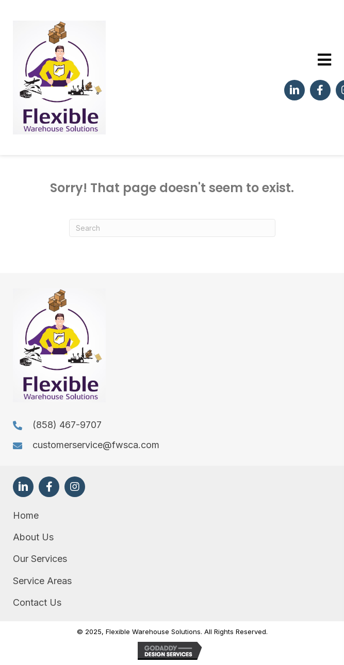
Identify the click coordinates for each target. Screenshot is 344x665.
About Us (33, 537)
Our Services (40, 558)
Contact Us (37, 602)
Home (26, 515)
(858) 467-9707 (67, 424)
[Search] (172, 228)
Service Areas (42, 580)
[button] (294, 90)
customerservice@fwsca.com (95, 444)
